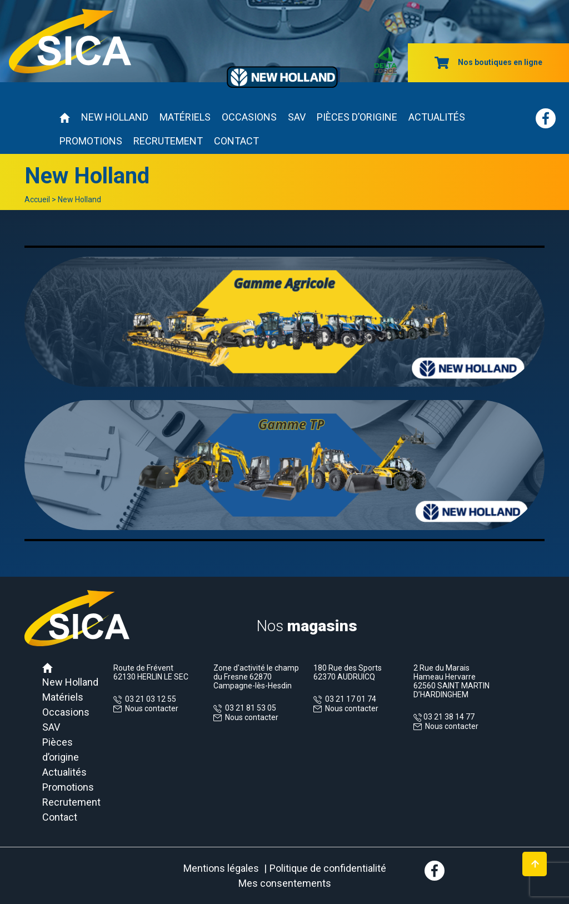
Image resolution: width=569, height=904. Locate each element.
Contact (236, 141)
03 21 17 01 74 (349, 699)
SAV (297, 117)
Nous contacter (151, 708)
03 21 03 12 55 (149, 699)
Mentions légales (221, 868)
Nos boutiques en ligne (488, 62)
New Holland (114, 117)
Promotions (90, 141)
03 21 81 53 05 (249, 707)
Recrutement (168, 141)
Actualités (436, 117)
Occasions (249, 117)
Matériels (185, 117)
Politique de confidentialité (327, 868)
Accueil (37, 199)
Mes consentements (284, 883)
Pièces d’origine (357, 117)
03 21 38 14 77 (448, 716)
